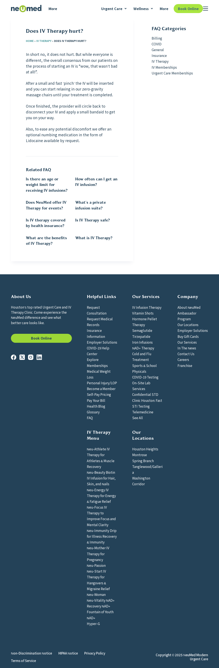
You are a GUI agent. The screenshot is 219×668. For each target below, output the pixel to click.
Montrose (139, 454)
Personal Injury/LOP (102, 382)
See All (137, 417)
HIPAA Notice (68, 653)
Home (30, 41)
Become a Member (101, 388)
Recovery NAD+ (98, 606)
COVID (156, 43)
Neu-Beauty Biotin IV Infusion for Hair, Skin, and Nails (101, 478)
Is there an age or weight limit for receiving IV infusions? (47, 185)
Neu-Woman (96, 594)
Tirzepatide (141, 336)
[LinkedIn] (39, 357)
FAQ (90, 417)
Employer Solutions (102, 342)
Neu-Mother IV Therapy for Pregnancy (98, 553)
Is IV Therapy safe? (92, 220)
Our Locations (188, 324)
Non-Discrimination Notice (31, 653)
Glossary (93, 412)
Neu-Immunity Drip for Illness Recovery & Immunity (102, 536)
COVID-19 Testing (145, 377)
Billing (157, 38)
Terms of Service (23, 661)
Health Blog (96, 406)
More (53, 8)
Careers (183, 359)
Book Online (188, 8)
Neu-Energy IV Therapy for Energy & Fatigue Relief (101, 495)
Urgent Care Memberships (172, 73)
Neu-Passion (96, 565)
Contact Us (186, 353)
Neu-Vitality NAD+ (101, 600)
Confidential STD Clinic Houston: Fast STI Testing (147, 400)
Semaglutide (142, 330)
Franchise (185, 365)
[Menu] (205, 8)
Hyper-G (93, 623)
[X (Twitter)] (22, 357)
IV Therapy (43, 41)
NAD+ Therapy (143, 348)
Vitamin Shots (143, 313)
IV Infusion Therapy (146, 307)
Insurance (159, 55)
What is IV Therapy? (93, 238)
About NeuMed (189, 307)
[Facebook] (13, 357)
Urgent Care (114, 8)
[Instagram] (30, 357)
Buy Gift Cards (188, 336)
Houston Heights (145, 449)
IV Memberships (164, 67)
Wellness (143, 8)
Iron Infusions (142, 342)
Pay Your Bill (96, 400)
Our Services (187, 342)
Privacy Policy (94, 653)
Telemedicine (142, 412)
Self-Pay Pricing (99, 394)
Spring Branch (143, 460)
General (158, 49)
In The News (187, 348)
